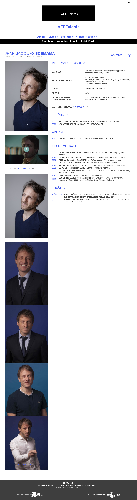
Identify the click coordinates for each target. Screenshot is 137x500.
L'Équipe (53, 37)
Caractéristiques (70, 107)
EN (129, 2)
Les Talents (67, 37)
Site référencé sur (30, 495)
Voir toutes (19, 169)
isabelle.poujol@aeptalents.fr (68, 488)
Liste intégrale (88, 41)
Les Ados (74, 41)
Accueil (41, 37)
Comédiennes (48, 41)
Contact (116, 55)
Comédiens (62, 41)
